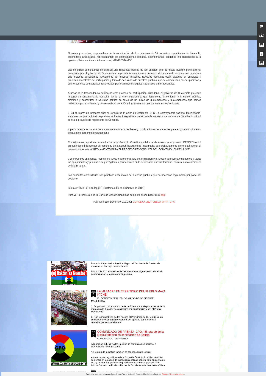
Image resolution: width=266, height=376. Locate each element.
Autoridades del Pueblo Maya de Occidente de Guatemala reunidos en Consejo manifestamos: (127, 172)
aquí (163, 98)
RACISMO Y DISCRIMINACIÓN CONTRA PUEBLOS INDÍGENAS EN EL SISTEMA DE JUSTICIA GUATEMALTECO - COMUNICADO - (112, 151)
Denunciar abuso (176, 374)
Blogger (165, 374)
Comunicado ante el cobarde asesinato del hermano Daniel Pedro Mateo (71, 145)
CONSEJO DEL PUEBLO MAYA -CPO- (154, 104)
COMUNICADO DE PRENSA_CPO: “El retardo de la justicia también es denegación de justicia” (130, 333)
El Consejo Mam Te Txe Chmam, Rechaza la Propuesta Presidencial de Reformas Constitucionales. (125, 214)
